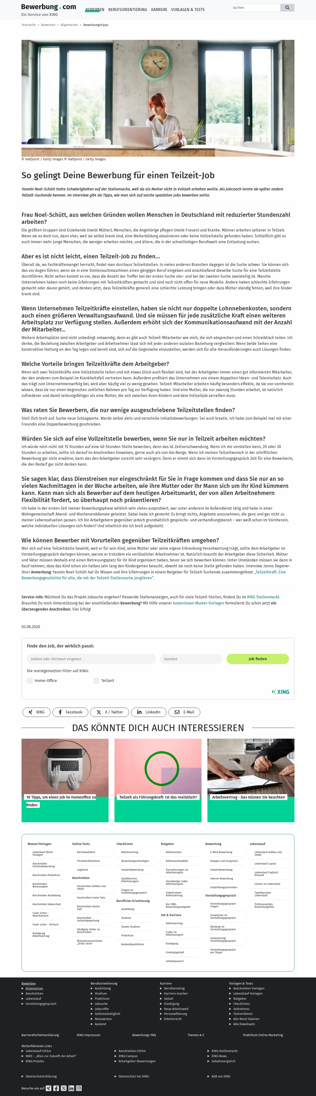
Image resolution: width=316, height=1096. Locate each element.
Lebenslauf (33, 998)
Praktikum (127, 935)
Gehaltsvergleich (223, 1061)
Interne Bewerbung (221, 878)
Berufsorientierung (127, 9)
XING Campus (128, 1056)
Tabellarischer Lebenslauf (263, 894)
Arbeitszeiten (173, 852)
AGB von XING (221, 1076)
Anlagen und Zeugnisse (224, 861)
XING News (219, 1056)
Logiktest (82, 870)
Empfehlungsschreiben (223, 887)
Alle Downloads (244, 1024)
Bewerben (95, 9)
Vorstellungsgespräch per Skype (223, 951)
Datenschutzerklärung (41, 1076)
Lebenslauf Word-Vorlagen (43, 853)
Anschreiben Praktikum (46, 875)
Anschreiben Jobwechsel (47, 904)
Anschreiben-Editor (132, 1051)
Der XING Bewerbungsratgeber (178, 905)
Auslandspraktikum (132, 944)
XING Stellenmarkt (263, 597)
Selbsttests (241, 1009)
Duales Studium (130, 927)
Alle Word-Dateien (246, 1019)
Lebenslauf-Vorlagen (247, 993)
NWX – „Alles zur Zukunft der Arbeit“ (51, 1056)
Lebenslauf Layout (265, 864)
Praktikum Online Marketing (263, 1035)
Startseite (29, 24)
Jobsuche (101, 1003)
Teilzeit (103, 681)
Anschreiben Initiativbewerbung (44, 865)
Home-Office (42, 681)
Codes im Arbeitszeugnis (174, 933)
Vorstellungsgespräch (41, 1003)
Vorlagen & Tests (188, 9)
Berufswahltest (86, 852)
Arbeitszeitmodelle (177, 861)
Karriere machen (176, 993)
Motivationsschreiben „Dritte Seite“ (89, 942)
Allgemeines (69, 24)
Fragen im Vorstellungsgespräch (134, 891)
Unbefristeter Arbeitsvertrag (174, 894)
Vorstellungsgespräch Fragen (223, 905)
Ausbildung (127, 909)
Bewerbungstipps (95, 24)
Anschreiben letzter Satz (88, 907)
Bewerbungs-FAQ (144, 1035)
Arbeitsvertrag (129, 852)
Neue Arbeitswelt (176, 1009)
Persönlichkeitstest (88, 861)
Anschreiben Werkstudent (40, 885)
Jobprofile (102, 1009)
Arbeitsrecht (173, 1019)
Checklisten (241, 1003)
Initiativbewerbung (132, 870)
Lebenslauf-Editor (38, 1051)
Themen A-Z (196, 1035)
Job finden (258, 659)
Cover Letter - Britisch (45, 924)
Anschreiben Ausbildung (47, 895)
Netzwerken (103, 1019)
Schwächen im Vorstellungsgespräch (223, 916)
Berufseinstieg (174, 988)
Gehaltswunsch (175, 961)
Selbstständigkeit (107, 1013)
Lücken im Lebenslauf (267, 884)
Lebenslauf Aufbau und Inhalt (268, 853)
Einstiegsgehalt (175, 952)
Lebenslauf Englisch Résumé (266, 873)
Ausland (100, 1024)
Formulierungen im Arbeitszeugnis (177, 871)
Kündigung (172, 943)
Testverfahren (243, 1013)
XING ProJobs (35, 1061)
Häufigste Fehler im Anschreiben (88, 930)
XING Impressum (88, 1035)
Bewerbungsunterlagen (135, 861)
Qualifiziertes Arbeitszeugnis (130, 880)
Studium (126, 918)
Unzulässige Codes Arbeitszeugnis (177, 882)
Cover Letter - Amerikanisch (41, 914)
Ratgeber (240, 998)
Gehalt (168, 998)
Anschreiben (34, 993)
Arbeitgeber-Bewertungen (137, 1061)
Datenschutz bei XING (134, 1076)
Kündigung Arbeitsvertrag (41, 934)
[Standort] (191, 659)
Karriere (159, 9)
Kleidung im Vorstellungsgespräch (223, 928)
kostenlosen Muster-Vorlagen (198, 603)
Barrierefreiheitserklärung (40, 1035)
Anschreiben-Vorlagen (248, 988)
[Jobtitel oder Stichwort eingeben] (91, 659)
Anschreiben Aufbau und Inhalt (91, 887)
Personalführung (175, 1013)
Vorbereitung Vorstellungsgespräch (223, 939)
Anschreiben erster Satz (91, 897)
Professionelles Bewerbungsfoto (264, 905)
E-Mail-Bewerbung (221, 852)
